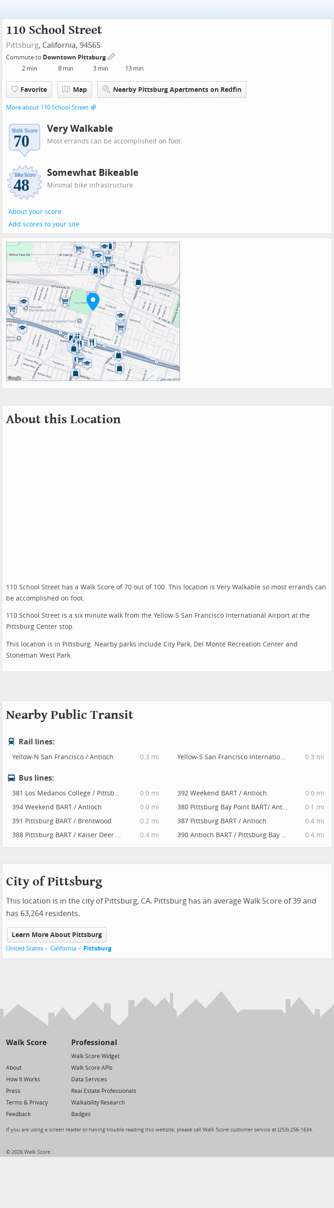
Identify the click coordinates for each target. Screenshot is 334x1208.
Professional (94, 1042)
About (13, 1068)
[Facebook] (25, 1055)
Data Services (89, 1079)
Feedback (18, 1114)
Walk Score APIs (92, 1068)
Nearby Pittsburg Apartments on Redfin (171, 89)
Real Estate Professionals (103, 1091)
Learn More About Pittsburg (57, 935)
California (63, 948)
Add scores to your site (44, 224)
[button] (93, 301)
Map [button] (74, 89)
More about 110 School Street (47, 107)
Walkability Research (98, 1102)
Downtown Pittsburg (75, 57)
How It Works (23, 1079)
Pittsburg (22, 45)
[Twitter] (11, 1055)
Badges (81, 1114)
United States (24, 948)
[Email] (40, 1055)
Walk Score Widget (95, 1056)
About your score (34, 212)
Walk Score (26, 1042)
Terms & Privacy (27, 1102)
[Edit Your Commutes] (111, 56)
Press (13, 1091)
